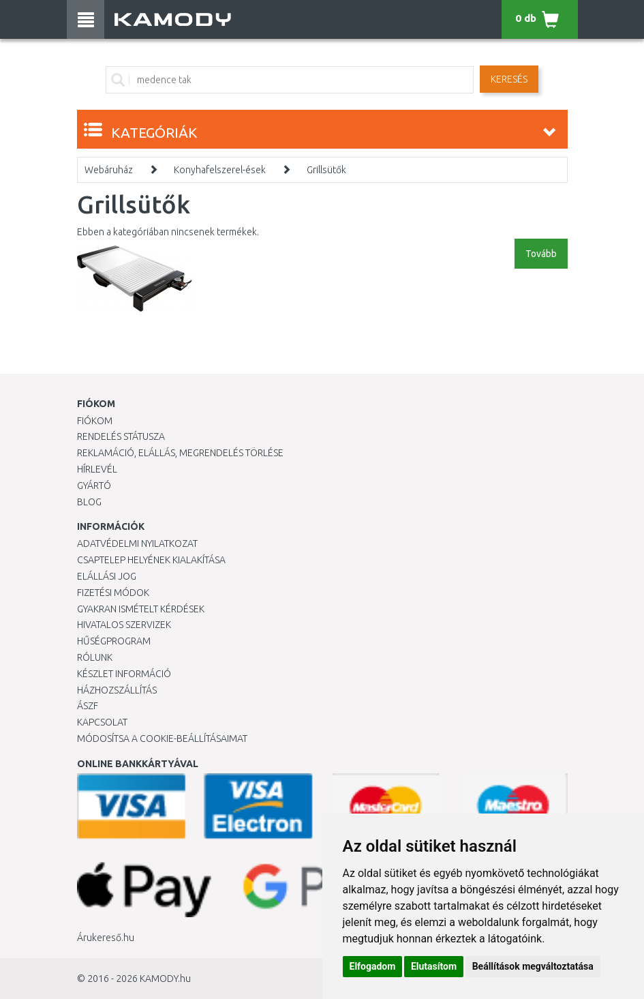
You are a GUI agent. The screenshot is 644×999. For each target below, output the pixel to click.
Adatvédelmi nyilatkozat (137, 543)
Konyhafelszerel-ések (220, 169)
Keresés (509, 79)
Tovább (541, 253)
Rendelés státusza (121, 436)
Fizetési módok (113, 592)
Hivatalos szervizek (124, 624)
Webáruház (109, 169)
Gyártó (94, 485)
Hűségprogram (114, 641)
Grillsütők (326, 169)
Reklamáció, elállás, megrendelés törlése (180, 452)
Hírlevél (97, 469)
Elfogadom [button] (373, 966)
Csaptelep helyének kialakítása (151, 559)
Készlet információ (124, 673)
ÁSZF (87, 705)
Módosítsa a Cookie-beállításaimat (162, 738)
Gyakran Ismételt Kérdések (140, 608)
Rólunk (94, 657)
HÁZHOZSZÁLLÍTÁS (117, 690)
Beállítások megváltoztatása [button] (533, 966)
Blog (89, 501)
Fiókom (94, 420)
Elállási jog (106, 576)
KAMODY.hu (165, 978)
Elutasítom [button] (434, 966)
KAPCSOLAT (102, 722)
